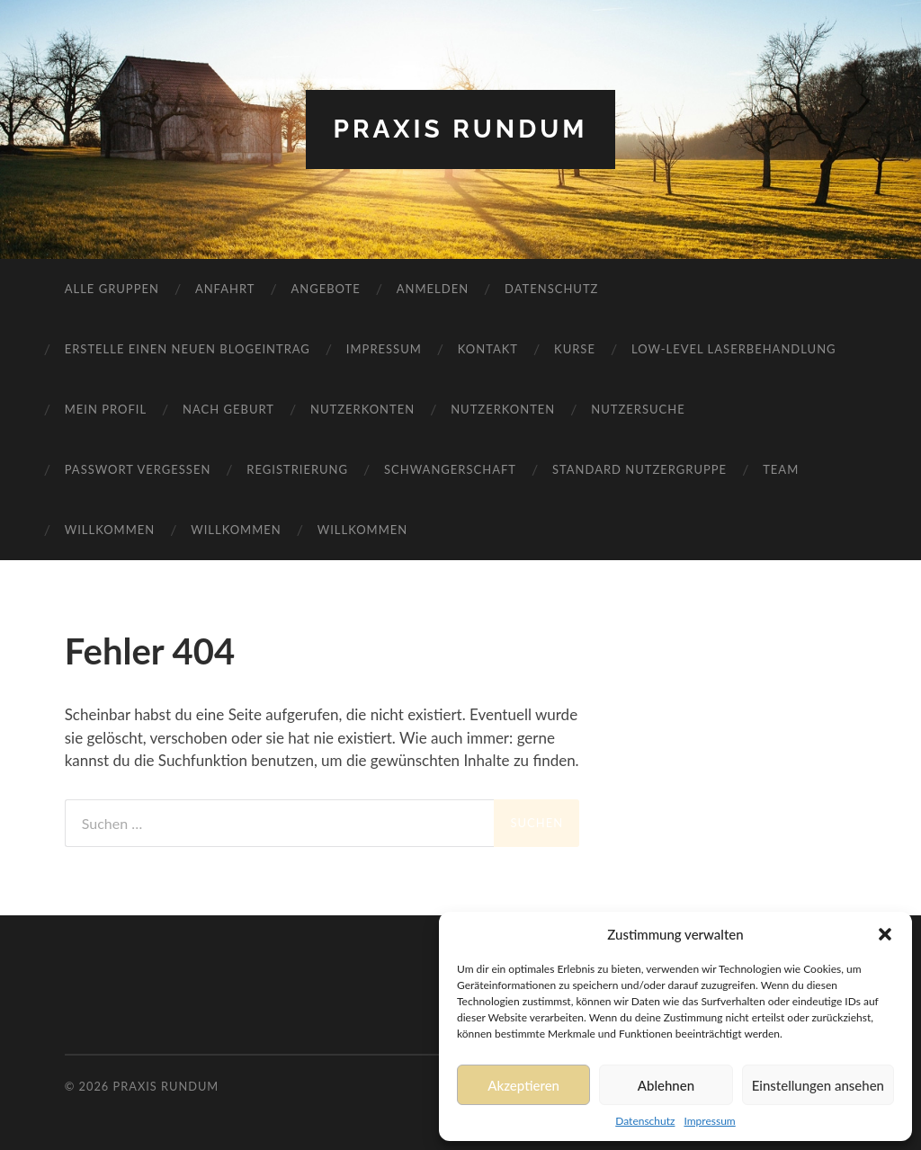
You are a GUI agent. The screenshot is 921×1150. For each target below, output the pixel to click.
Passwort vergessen (138, 469)
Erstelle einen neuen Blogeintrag (187, 349)
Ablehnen (666, 1085)
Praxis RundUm (460, 129)
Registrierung (297, 469)
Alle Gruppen (112, 288)
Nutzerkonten (362, 409)
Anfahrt (225, 288)
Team (781, 469)
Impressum (709, 1121)
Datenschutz (645, 1121)
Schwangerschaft (450, 469)
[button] (885, 934)
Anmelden (433, 288)
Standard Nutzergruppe (639, 469)
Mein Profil (106, 409)
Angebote (325, 288)
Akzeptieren (523, 1085)
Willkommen (110, 529)
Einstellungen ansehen (818, 1085)
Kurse (574, 349)
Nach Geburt (228, 409)
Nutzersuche (637, 409)
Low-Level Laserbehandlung (733, 349)
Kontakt (488, 349)
